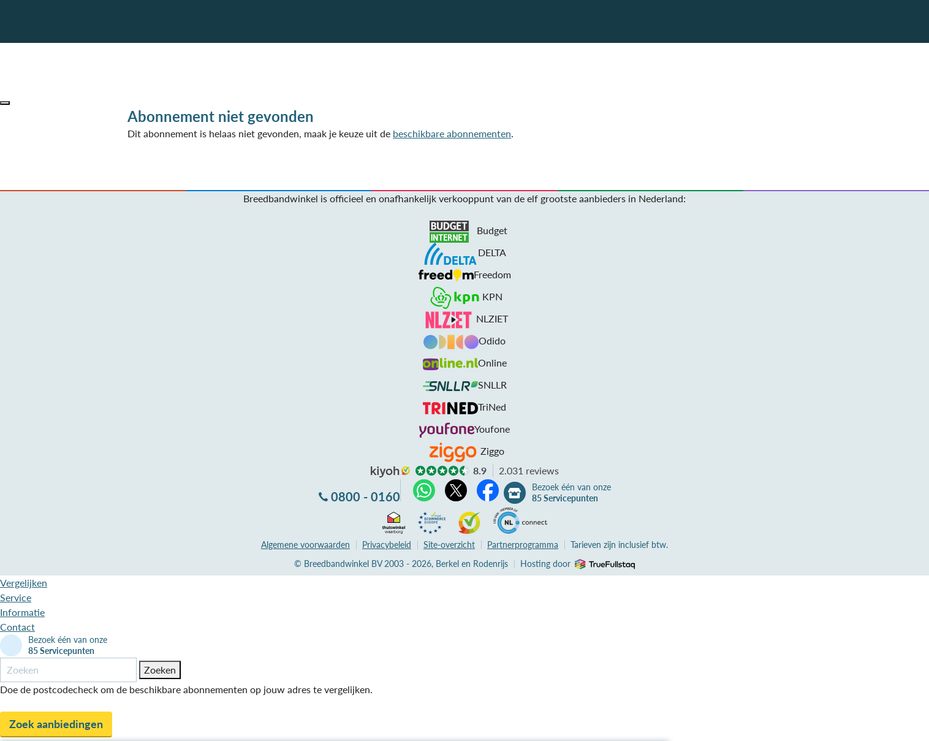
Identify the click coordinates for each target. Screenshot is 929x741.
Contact (17, 627)
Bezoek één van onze (571, 493)
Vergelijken (23, 582)
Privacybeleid (386, 544)
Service (15, 597)
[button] (5, 103)
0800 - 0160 (365, 496)
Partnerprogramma (522, 544)
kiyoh (390, 471)
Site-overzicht (449, 544)
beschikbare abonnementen (452, 133)
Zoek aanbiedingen (56, 724)
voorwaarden (305, 544)
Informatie (22, 612)
